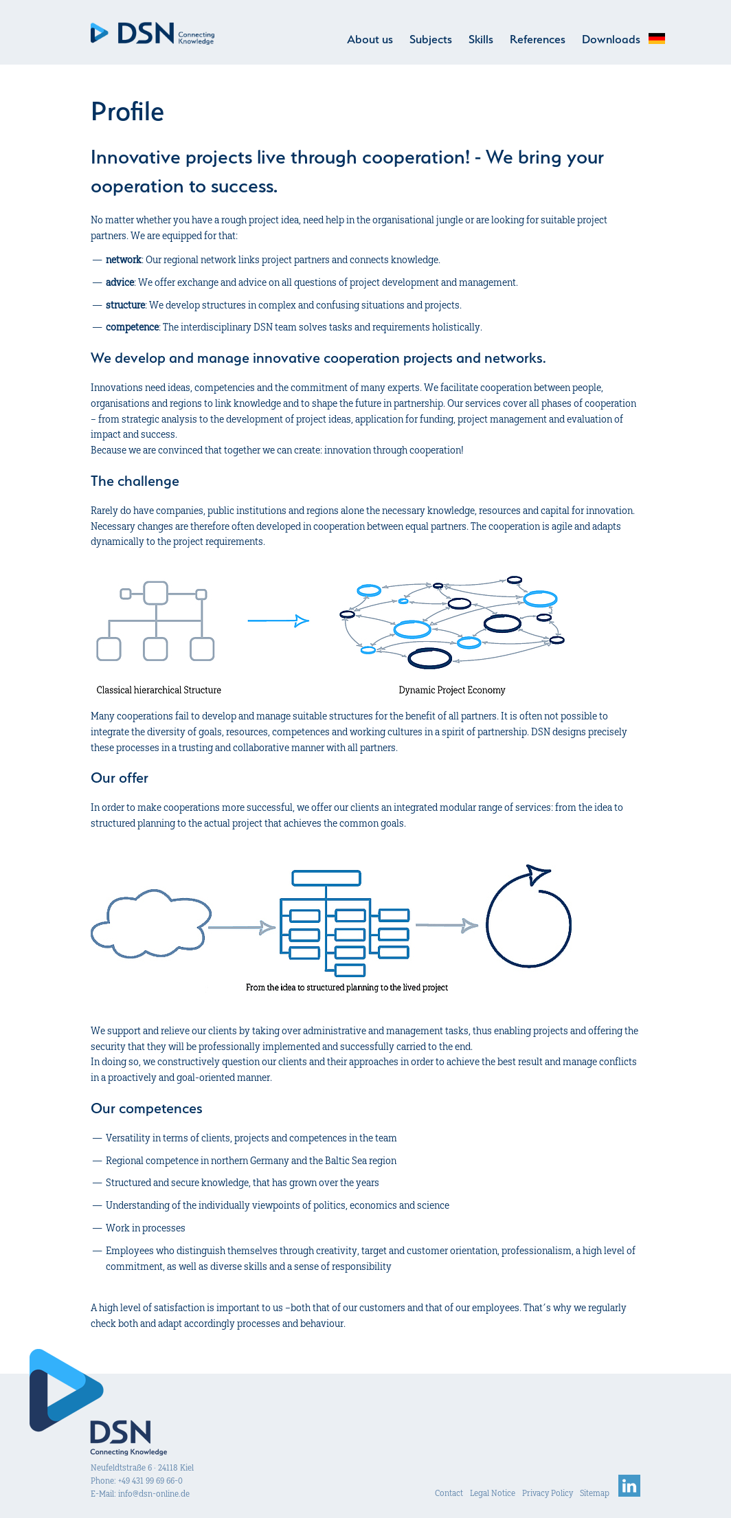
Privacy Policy (547, 1493)
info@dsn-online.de (154, 1493)
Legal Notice (492, 1493)
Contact (449, 1493)
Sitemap (594, 1493)
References (537, 39)
